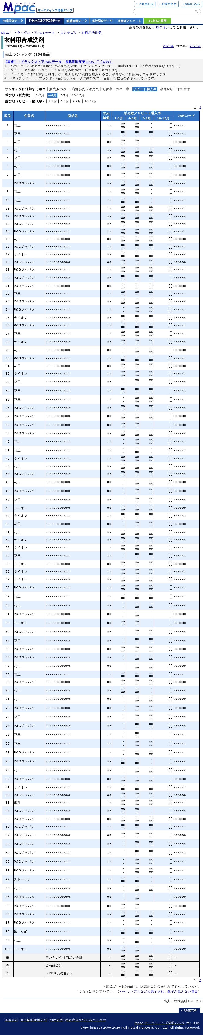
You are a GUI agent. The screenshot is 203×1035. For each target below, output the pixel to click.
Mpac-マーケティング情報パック (159, 1023)
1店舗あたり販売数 (84, 89)
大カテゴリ (68, 32)
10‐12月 (78, 95)
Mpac (5, 32)
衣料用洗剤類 (91, 32)
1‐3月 (40, 95)
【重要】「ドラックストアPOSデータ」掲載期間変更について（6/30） (58, 61)
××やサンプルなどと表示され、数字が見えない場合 (158, 991)
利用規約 (56, 1020)
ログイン (162, 27)
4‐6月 (64, 101)
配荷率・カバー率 (115, 89)
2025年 (195, 46)
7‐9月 (64, 95)
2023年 (168, 46)
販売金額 (167, 89)
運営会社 (11, 1020)
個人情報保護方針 (33, 1020)
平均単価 (184, 89)
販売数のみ (57, 89)
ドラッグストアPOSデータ (34, 32)
